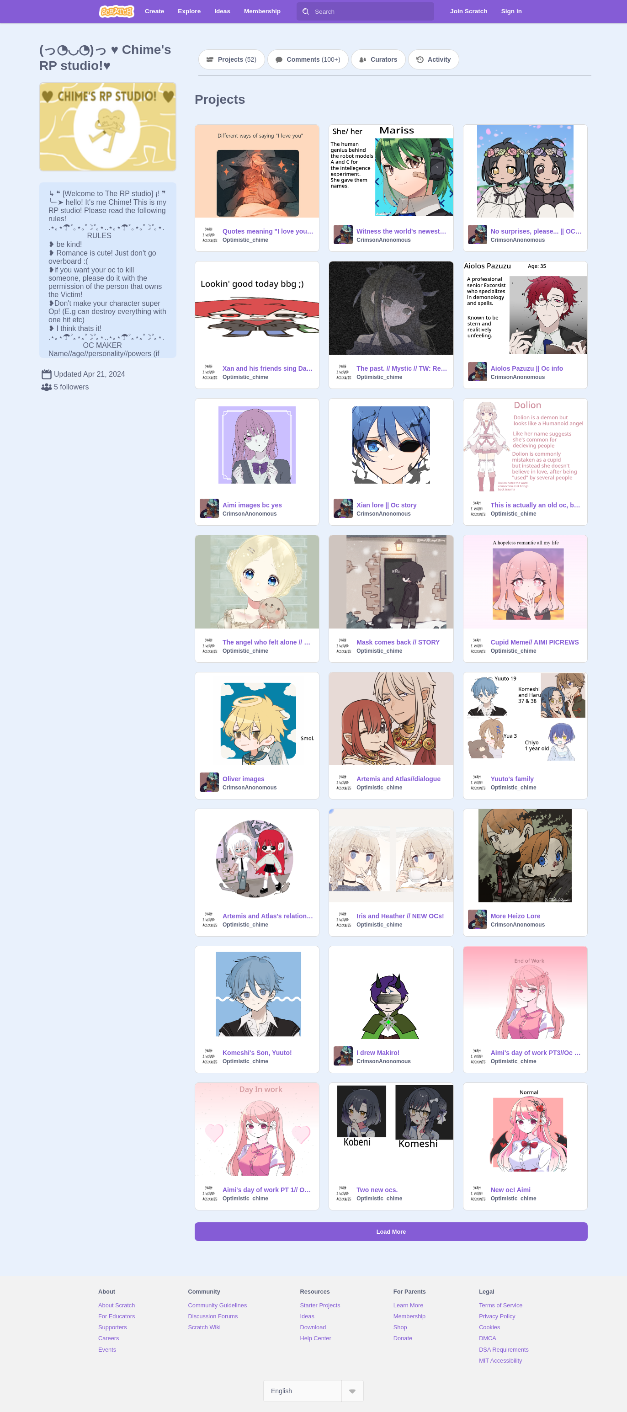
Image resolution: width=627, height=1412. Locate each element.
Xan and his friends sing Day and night (268, 368)
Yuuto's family (512, 779)
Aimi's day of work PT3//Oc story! (536, 1052)
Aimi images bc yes (252, 505)
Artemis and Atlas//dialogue (398, 779)
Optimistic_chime (245, 240)
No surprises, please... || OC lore (536, 231)
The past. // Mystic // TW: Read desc (401, 368)
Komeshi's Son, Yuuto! (257, 1052)
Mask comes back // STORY (398, 642)
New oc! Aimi (511, 1190)
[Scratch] (116, 11)
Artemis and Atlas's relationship (268, 916)
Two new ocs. (377, 1190)
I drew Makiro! (377, 1052)
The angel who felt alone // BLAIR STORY (268, 642)
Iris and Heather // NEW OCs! (400, 916)
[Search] (306, 11)
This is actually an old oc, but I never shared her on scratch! (536, 505)
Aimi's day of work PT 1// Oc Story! (268, 1190)
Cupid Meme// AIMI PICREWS (535, 642)
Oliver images (244, 779)
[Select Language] (313, 1391)
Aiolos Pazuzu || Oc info (527, 368)
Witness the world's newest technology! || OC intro (401, 231)
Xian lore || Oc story (386, 505)
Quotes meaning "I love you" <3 (268, 231)
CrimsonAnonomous (383, 240)
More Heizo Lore (516, 916)
